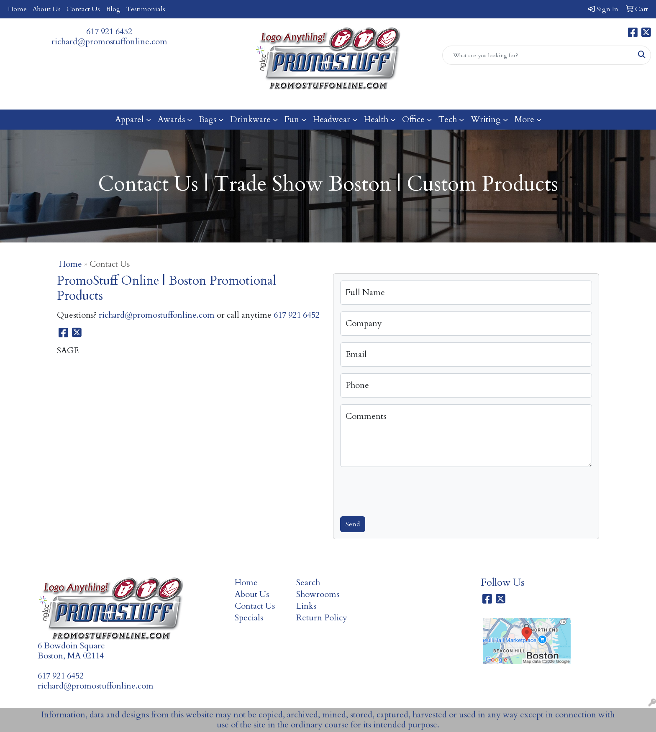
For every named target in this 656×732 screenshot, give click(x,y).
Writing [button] (486, 119)
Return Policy (321, 617)
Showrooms (317, 594)
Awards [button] (171, 119)
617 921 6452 (109, 31)
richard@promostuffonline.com (109, 41)
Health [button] (376, 119)
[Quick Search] (537, 55)
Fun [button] (291, 119)
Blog (113, 9)
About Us (47, 9)
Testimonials (145, 9)
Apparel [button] (129, 119)
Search (308, 582)
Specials (249, 617)
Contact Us (83, 9)
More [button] (524, 119)
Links (306, 606)
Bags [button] (207, 119)
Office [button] (413, 119)
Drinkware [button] (250, 119)
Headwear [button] (331, 119)
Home (17, 9)
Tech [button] (447, 119)
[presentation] (403, 490)
